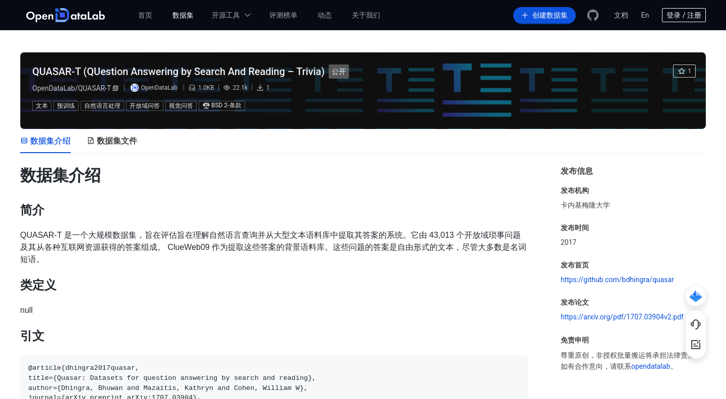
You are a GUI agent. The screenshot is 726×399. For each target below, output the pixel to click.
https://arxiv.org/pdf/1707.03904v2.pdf (622, 317)
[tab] (45, 141)
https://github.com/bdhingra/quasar (617, 280)
